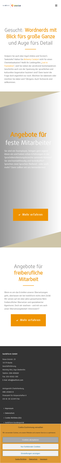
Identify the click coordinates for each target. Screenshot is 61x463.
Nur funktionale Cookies (30, 447)
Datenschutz (33, 459)
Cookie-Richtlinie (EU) (12, 418)
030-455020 (14, 373)
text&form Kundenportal (14, 423)
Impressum (43, 459)
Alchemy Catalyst (31, 59)
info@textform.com (15, 380)
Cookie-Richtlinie (20, 459)
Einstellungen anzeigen (30, 453)
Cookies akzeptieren (30, 440)
